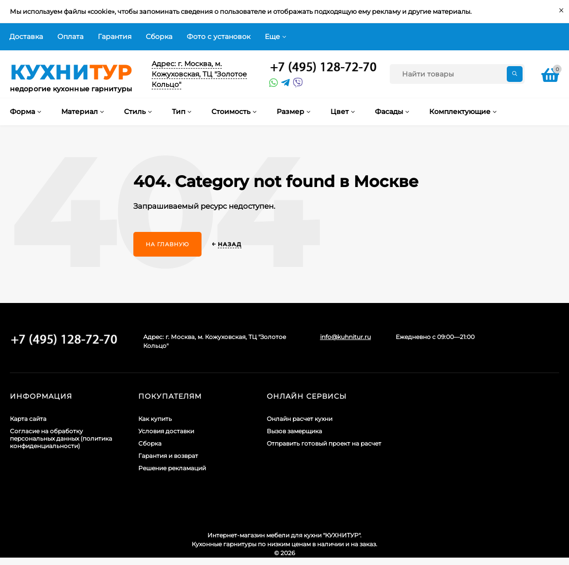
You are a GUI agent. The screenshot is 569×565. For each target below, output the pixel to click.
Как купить (155, 418)
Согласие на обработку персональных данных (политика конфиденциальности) (61, 438)
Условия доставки (166, 431)
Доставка (26, 36)
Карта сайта (28, 418)
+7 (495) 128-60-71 (323, 68)
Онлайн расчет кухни (299, 418)
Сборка (159, 36)
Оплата (70, 36)
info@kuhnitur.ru (345, 336)
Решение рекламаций (172, 468)
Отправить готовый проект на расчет (324, 443)
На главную (167, 244)
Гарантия (114, 36)
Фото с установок (218, 36)
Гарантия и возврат (168, 455)
